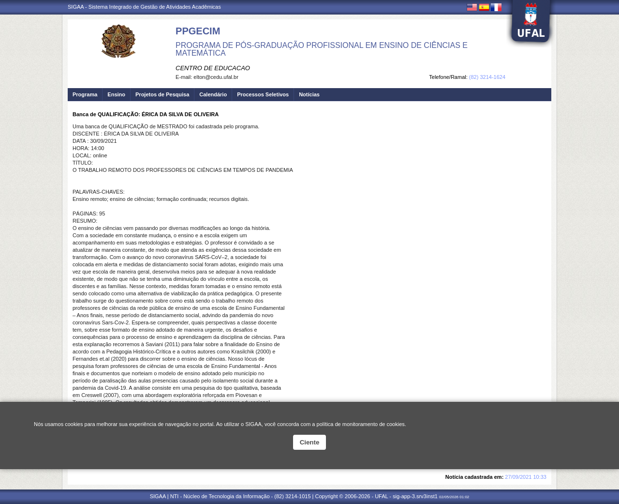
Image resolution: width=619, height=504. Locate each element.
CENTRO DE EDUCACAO (213, 68)
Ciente (310, 442)
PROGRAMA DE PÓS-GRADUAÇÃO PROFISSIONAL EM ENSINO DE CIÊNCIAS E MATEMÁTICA (322, 49)
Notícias (309, 94)
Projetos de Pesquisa (162, 94)
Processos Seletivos (263, 94)
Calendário (213, 94)
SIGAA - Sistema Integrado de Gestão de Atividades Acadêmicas (144, 7)
